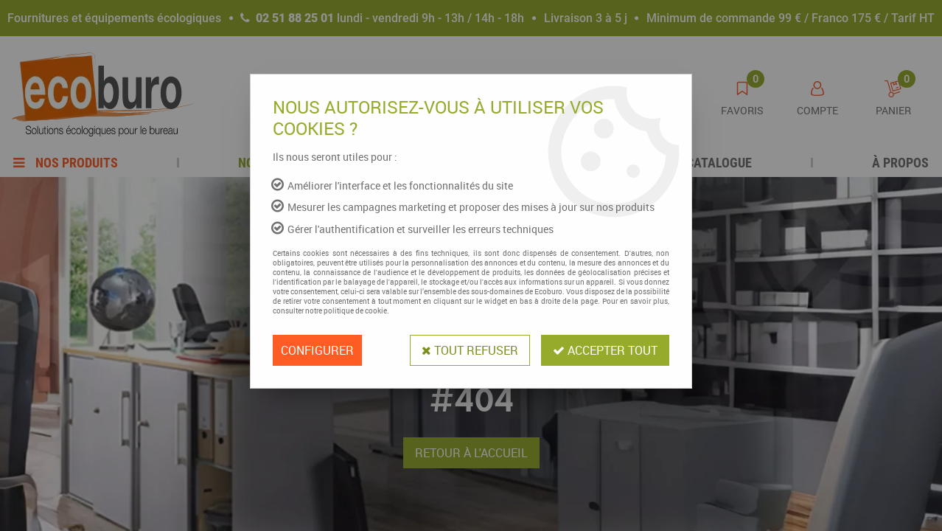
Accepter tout (605, 350)
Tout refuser (470, 350)
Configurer (317, 350)
